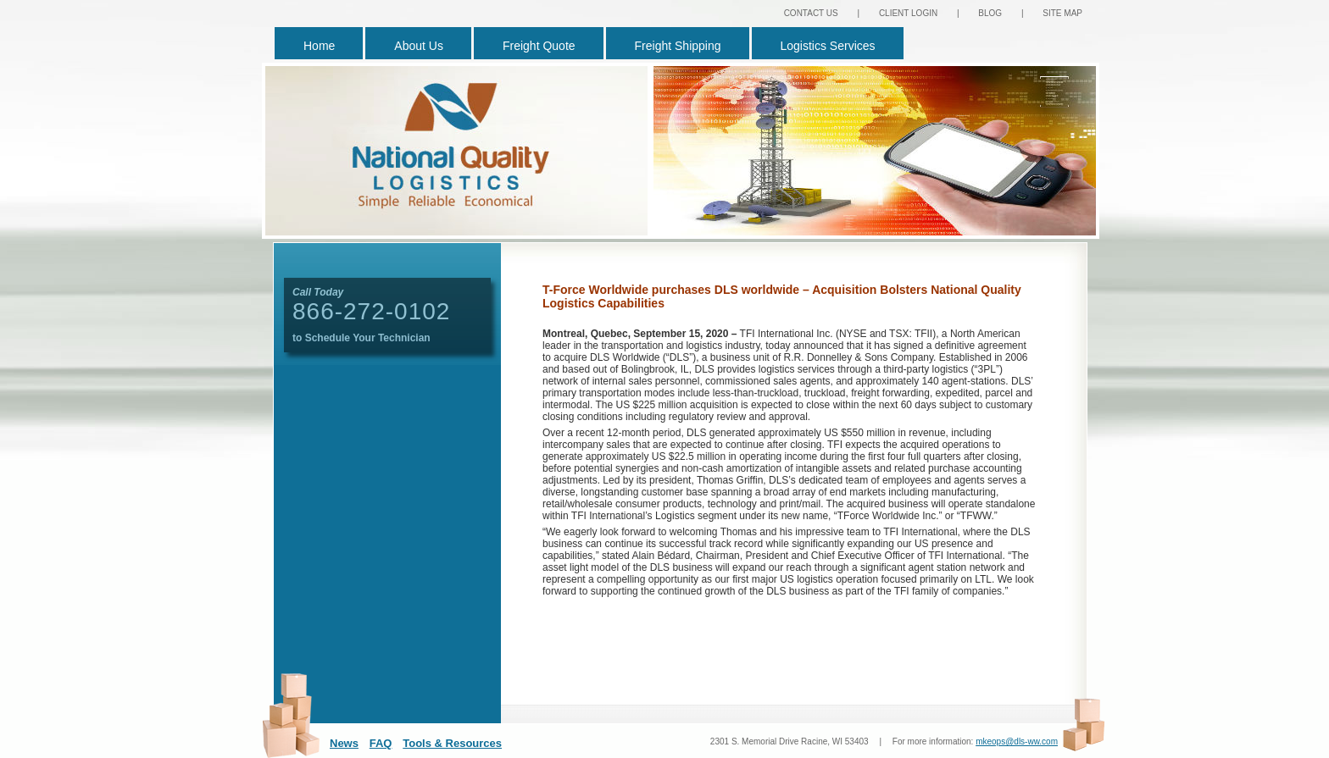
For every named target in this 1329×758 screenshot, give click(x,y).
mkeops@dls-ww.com (1017, 741)
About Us (418, 46)
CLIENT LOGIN (908, 13)
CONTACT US (811, 13)
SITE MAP (1062, 13)
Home (319, 46)
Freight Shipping (678, 46)
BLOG (990, 13)
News (344, 743)
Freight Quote (539, 46)
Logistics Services (828, 46)
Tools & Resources (452, 743)
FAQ (381, 743)
